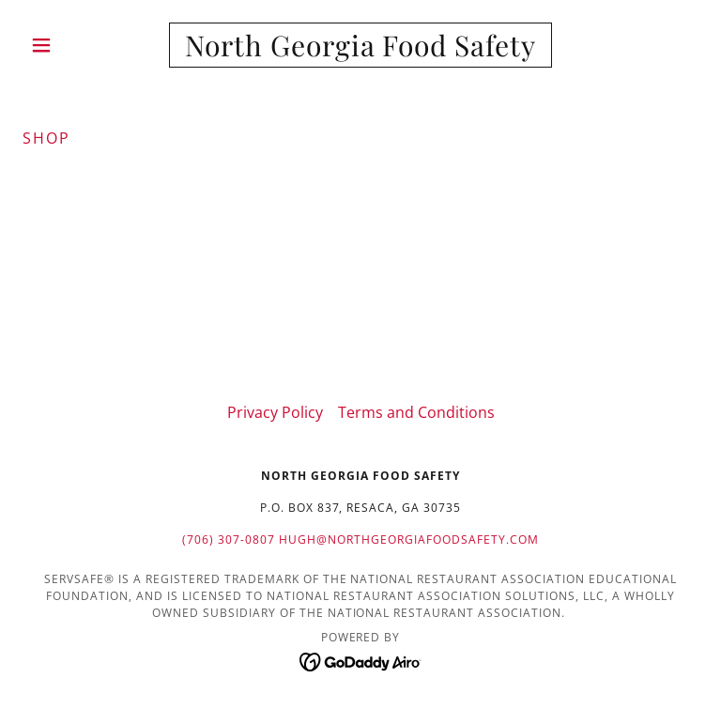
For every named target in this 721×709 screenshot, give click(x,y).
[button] (73, 45)
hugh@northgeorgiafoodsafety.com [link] (409, 539)
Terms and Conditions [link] (416, 412)
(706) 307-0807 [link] (228, 539)
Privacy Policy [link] (275, 412)
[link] (360, 50)
